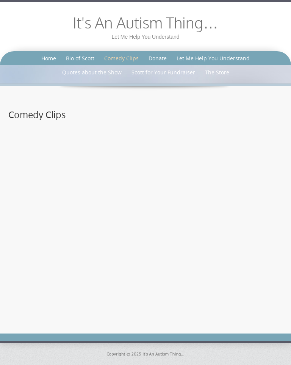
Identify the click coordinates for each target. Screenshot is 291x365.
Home (48, 58)
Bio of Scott (80, 58)
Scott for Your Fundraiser (163, 72)
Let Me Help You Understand (213, 58)
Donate (158, 58)
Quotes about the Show (92, 72)
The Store (217, 72)
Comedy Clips (121, 58)
